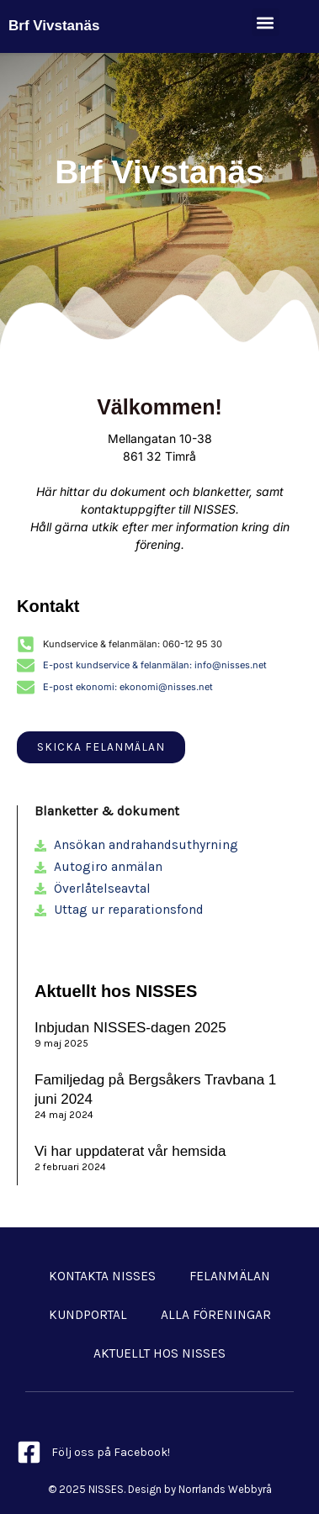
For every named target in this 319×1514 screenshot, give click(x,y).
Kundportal (88, 1314)
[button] (265, 22)
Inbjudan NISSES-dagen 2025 (130, 1028)
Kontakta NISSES (102, 1276)
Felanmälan (229, 1276)
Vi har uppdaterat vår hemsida (130, 1151)
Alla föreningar (216, 1314)
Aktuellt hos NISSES (159, 1353)
